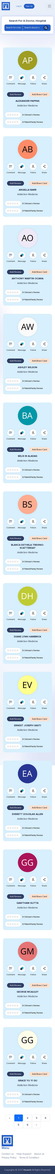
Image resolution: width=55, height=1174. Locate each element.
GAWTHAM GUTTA (27, 903)
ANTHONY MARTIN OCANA (27, 278)
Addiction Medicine (27, 105)
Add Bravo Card (39, 94)
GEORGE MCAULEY (27, 991)
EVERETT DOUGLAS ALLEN (27, 814)
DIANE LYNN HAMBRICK (27, 636)
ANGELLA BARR (27, 189)
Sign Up (29, 6)
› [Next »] (36, 1124)
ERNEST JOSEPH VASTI (27, 725)
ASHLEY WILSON (27, 367)
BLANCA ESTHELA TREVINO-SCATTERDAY (27, 546)
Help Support (23, 1153)
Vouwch (27, 1170)
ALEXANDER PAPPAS (27, 101)
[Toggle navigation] (49, 6)
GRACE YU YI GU (27, 1080)
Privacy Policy (9, 1157)
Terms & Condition (29, 1157)
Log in (19, 6)
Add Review (15, 94)
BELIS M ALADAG (27, 456)
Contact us (8, 1153)
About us (39, 1153)
